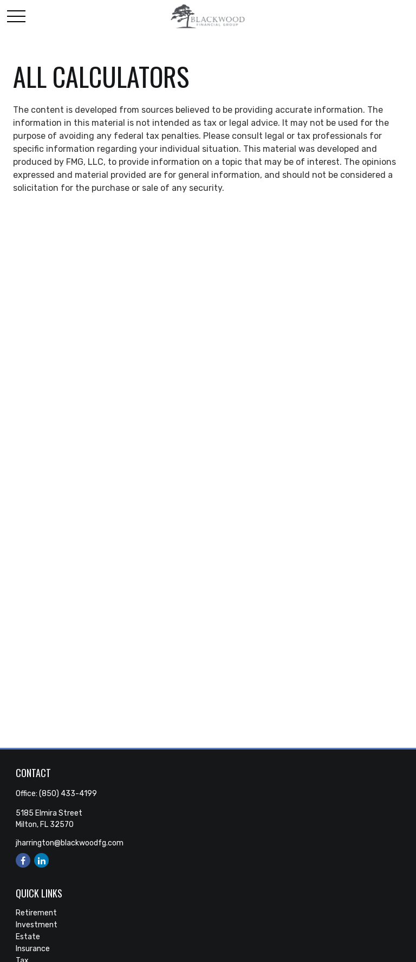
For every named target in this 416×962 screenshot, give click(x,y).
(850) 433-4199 (68, 793)
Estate (28, 936)
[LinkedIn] (41, 860)
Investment (36, 924)
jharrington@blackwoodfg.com (69, 843)
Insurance (33, 948)
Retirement (36, 913)
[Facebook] (23, 860)
